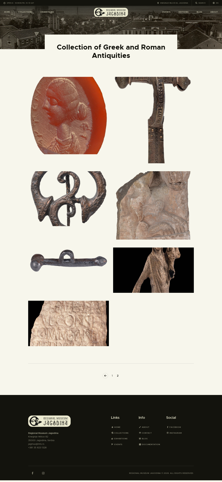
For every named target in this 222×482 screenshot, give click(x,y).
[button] (215, 3)
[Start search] (196, 3)
